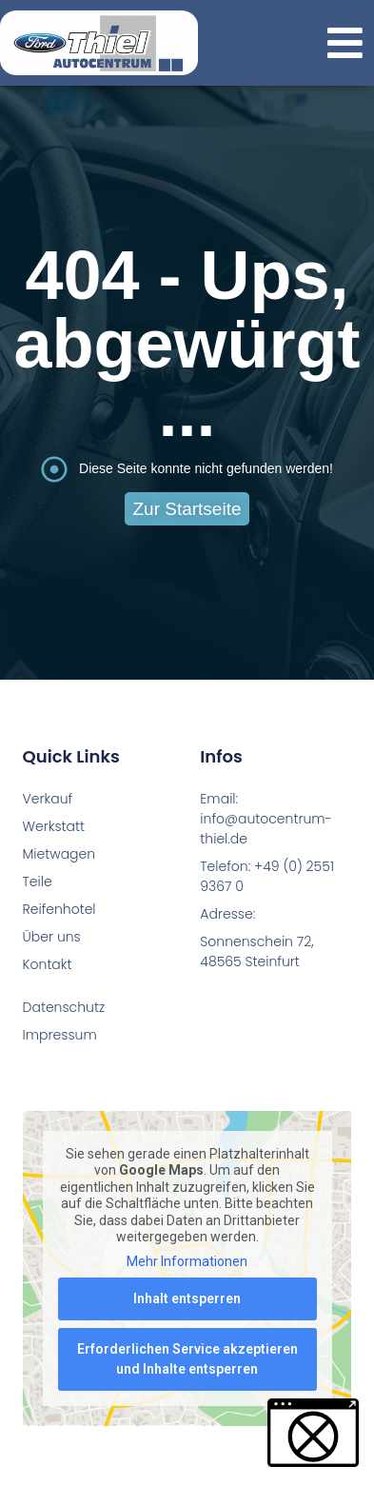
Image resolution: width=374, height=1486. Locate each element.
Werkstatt (54, 826)
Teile (37, 881)
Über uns (52, 936)
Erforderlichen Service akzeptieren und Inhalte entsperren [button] (187, 1359)
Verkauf (48, 798)
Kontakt (47, 964)
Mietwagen (57, 853)
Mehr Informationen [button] (187, 1261)
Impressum (60, 1034)
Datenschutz (64, 1007)
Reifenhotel (57, 909)
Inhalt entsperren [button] (187, 1299)
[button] (344, 43)
